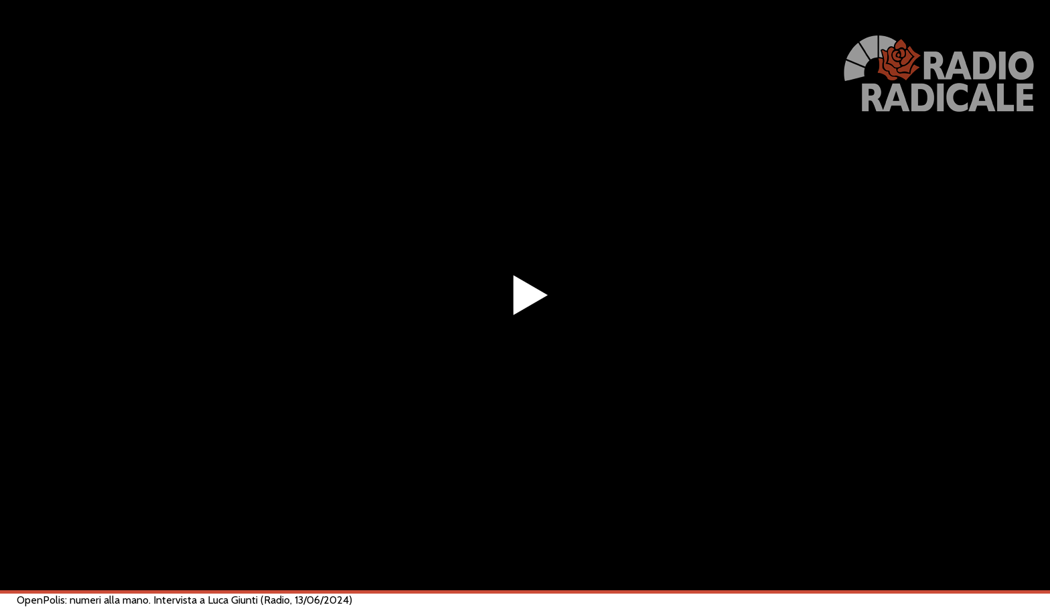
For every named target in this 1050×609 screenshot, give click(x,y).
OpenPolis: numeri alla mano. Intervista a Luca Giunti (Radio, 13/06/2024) (184, 600)
